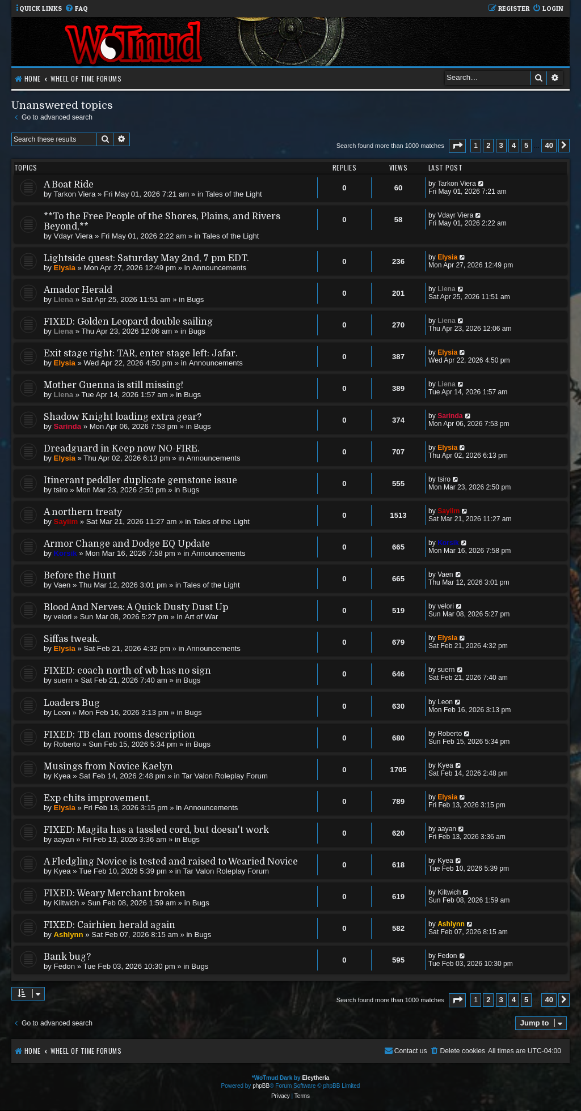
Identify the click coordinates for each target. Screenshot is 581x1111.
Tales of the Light (233, 194)
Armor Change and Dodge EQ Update (127, 544)
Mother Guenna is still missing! (113, 385)
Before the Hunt (80, 576)
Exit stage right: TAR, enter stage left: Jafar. (141, 353)
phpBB (261, 1086)
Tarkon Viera (75, 194)
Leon (62, 712)
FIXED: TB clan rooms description (119, 735)
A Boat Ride (69, 185)
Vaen (62, 585)
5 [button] (526, 145)
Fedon (64, 966)
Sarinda (67, 426)
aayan (64, 839)
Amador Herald (78, 290)
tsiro (61, 490)
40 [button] (549, 145)
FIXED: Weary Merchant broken (115, 893)
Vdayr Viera (73, 236)
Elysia (64, 267)
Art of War (201, 616)
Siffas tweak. (72, 639)
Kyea (62, 776)
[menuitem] (76, 8)
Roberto (67, 744)
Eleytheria (315, 1078)
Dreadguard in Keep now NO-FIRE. (122, 449)
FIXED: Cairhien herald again (109, 925)
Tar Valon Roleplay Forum (224, 776)
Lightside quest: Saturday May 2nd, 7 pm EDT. (146, 258)
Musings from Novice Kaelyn (108, 766)
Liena (63, 299)
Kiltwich (66, 903)
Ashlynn (68, 934)
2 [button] (488, 145)
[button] (457, 146)
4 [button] (514, 145)
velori (63, 616)
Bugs (195, 299)
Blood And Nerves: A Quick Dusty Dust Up (136, 607)
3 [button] (501, 145)
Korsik (65, 553)
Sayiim (66, 521)
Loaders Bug (72, 703)
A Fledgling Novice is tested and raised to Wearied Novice (171, 862)
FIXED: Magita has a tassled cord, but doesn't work (156, 830)
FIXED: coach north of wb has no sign (127, 671)
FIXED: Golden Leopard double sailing (128, 322)
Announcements (219, 267)
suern (63, 680)
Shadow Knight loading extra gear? (122, 417)
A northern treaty (83, 512)
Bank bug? (67, 957)
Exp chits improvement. (97, 798)
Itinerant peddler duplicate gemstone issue (140, 480)
